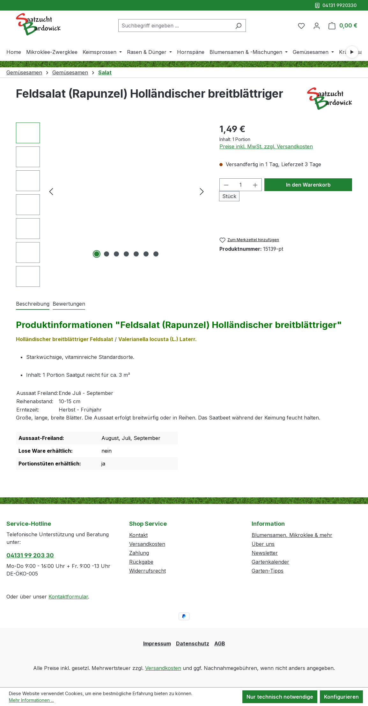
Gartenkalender (270, 562)
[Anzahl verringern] (226, 184)
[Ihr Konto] (316, 25)
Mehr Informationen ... (31, 700)
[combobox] (174, 25)
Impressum (157, 643)
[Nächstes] (202, 191)
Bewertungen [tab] (69, 304)
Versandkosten (147, 544)
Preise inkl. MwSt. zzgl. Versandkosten (266, 146)
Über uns (263, 544)
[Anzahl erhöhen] (255, 184)
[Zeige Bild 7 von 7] (155, 253)
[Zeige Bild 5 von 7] (136, 253)
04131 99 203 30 (30, 555)
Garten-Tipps (267, 571)
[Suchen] (238, 25)
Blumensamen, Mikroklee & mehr (292, 535)
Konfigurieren (341, 697)
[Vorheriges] (51, 191)
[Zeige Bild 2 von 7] (106, 253)
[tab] (32, 304)
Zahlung (139, 553)
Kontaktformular (68, 596)
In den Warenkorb (308, 185)
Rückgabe (141, 562)
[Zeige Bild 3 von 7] (116, 253)
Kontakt (138, 535)
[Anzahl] (240, 184)
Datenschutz (192, 643)
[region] (111, 205)
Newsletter (265, 553)
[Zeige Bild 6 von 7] (146, 253)
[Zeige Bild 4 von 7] (126, 253)
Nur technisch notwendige (280, 697)
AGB (219, 643)
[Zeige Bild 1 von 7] (96, 253)
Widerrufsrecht (147, 571)
